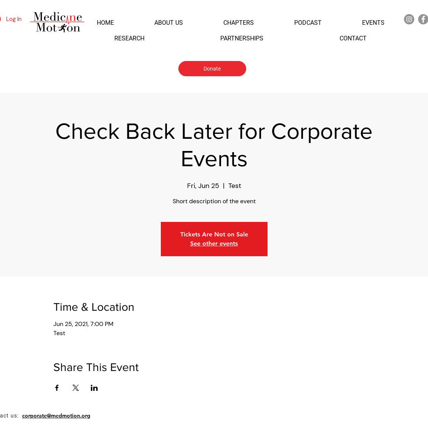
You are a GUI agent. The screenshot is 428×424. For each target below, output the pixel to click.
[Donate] (212, 68)
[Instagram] (409, 19)
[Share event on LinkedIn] (94, 388)
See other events (214, 243)
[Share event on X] (75, 388)
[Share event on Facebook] (57, 388)
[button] (105, 23)
